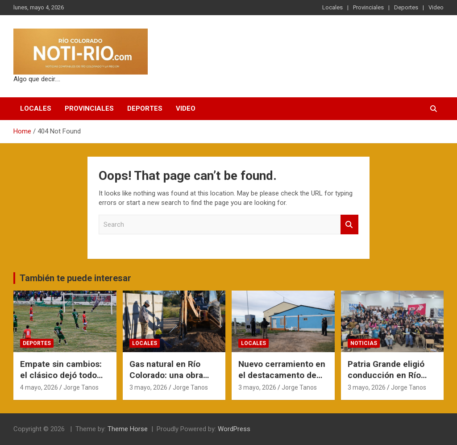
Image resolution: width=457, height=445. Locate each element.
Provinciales (368, 7)
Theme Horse (128, 429)
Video (436, 7)
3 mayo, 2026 (148, 387)
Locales (332, 7)
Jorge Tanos (81, 387)
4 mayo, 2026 (39, 387)
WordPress (234, 429)
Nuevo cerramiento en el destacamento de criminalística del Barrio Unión (281, 380)
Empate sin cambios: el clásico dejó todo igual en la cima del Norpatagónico (61, 380)
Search (349, 225)
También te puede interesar (75, 278)
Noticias (363, 343)
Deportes (406, 7)
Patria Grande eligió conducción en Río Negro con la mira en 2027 (388, 380)
